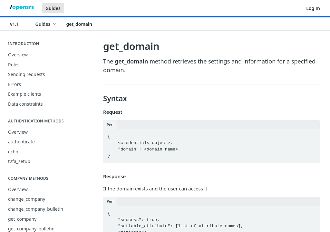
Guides (53, 8)
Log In (313, 8)
